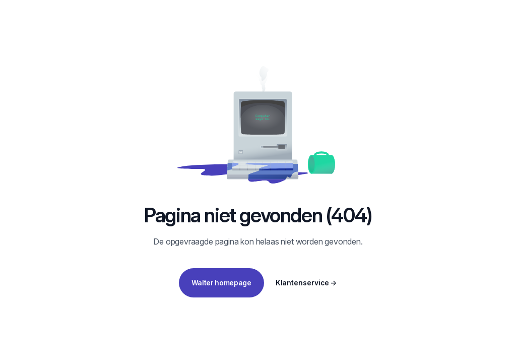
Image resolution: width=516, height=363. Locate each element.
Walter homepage (221, 283)
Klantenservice (306, 283)
